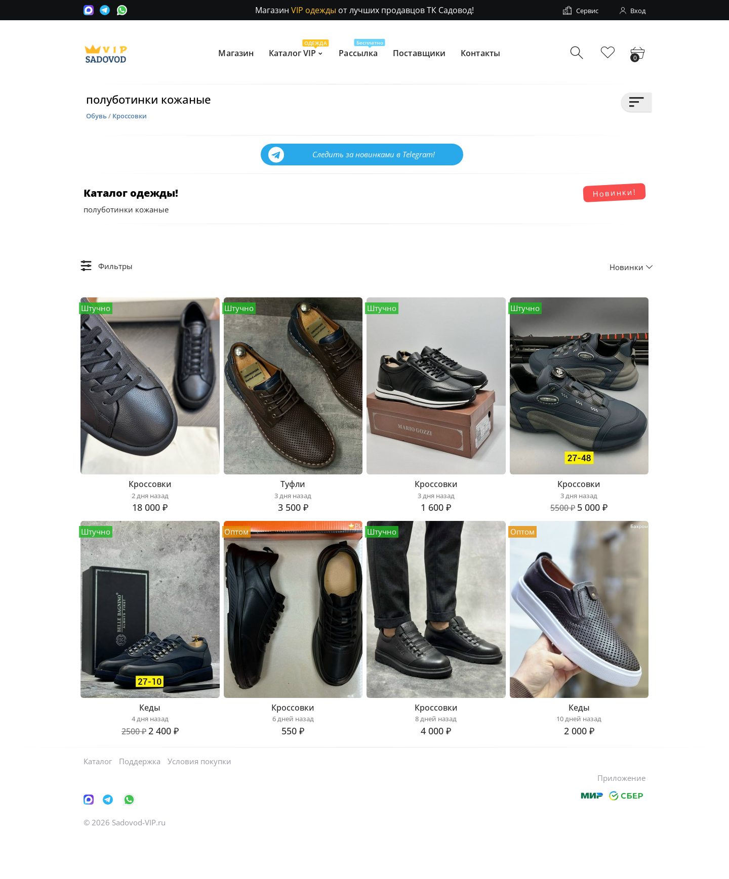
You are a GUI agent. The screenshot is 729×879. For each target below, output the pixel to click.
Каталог (98, 802)
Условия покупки (199, 802)
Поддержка (139, 802)
